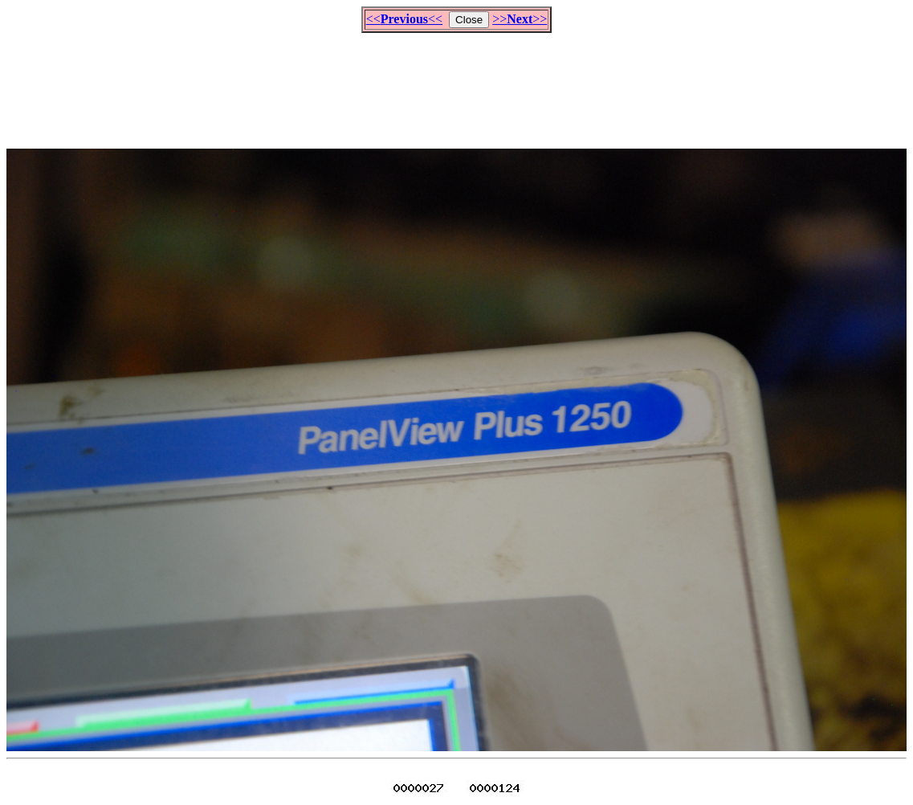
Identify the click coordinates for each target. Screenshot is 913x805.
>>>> (519, 19)
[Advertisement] (457, 83)
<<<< (404, 19)
